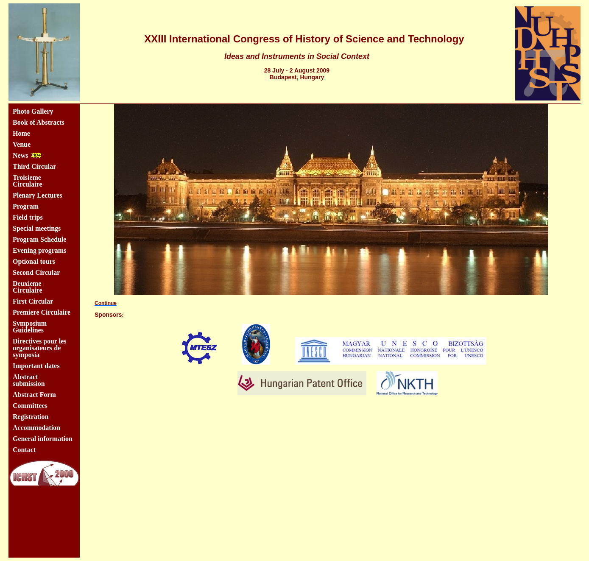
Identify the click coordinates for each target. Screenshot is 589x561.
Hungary (312, 77)
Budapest (283, 77)
